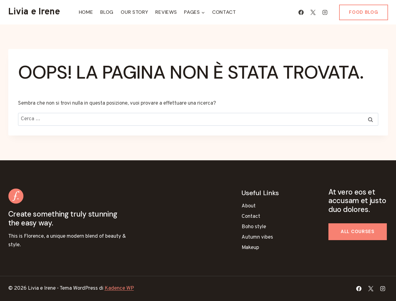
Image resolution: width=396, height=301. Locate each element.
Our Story (134, 12)
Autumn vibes (257, 237)
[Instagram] (325, 12)
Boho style (254, 227)
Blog (106, 12)
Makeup (250, 247)
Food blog (363, 12)
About (249, 206)
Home (86, 12)
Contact (224, 12)
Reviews (166, 12)
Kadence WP (119, 288)
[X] (313, 12)
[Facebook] (301, 12)
